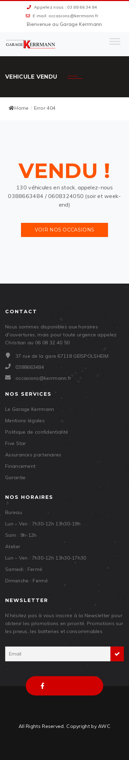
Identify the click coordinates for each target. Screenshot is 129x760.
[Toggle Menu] (114, 44)
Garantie (15, 477)
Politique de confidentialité (36, 432)
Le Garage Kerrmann (29, 409)
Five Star (15, 443)
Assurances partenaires (33, 455)
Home (19, 108)
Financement (20, 466)
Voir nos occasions (64, 230)
